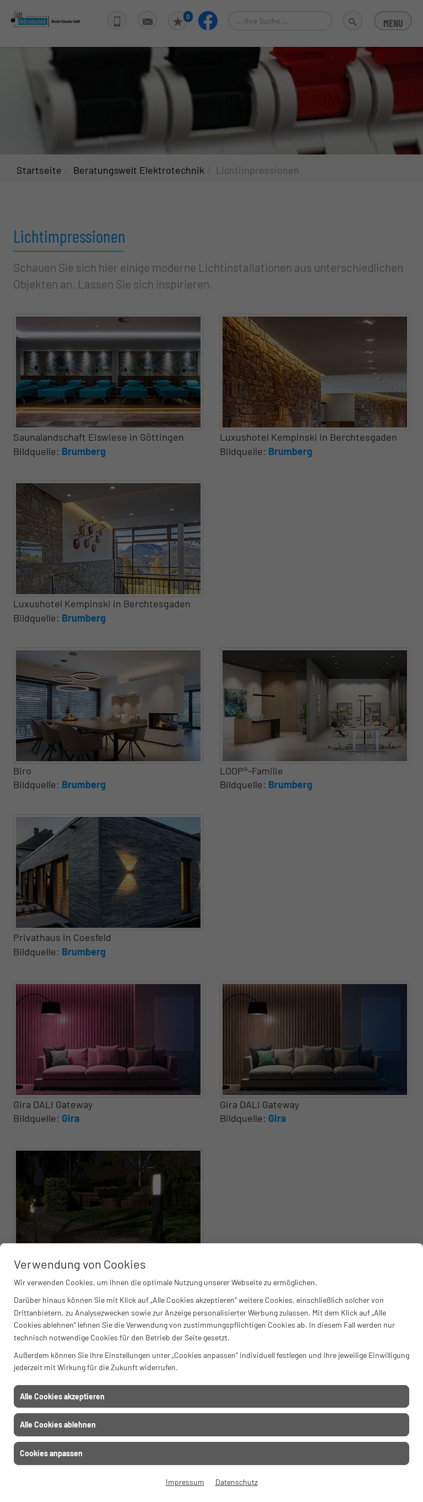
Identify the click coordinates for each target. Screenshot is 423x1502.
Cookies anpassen (51, 1453)
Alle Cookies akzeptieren (62, 1396)
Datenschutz (236, 1482)
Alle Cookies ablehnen (58, 1424)
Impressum (185, 1482)
